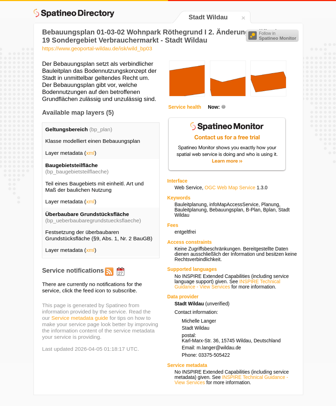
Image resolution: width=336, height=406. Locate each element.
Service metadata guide (79, 318)
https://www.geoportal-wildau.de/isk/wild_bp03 (97, 48)
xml (90, 153)
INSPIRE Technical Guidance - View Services (227, 284)
